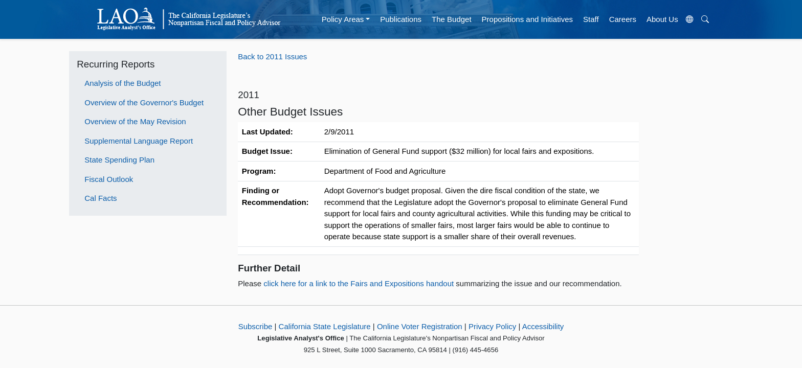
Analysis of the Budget (122, 83)
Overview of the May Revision (135, 121)
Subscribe (255, 326)
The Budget (452, 19)
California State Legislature (325, 326)
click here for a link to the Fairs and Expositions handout (359, 283)
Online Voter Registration (419, 326)
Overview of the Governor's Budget (144, 102)
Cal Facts (100, 198)
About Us (662, 19)
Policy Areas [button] (343, 19)
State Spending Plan (119, 159)
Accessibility (543, 326)
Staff (591, 19)
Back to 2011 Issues (272, 56)
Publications (400, 19)
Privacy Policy (492, 326)
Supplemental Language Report (138, 140)
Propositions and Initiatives (527, 19)
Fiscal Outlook (108, 179)
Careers (622, 19)
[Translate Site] (689, 19)
